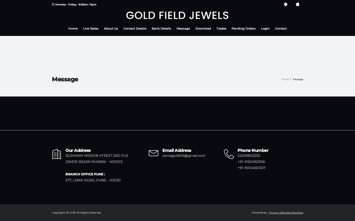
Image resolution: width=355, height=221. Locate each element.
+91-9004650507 (251, 168)
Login (265, 28)
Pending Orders (244, 28)
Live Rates (90, 28)
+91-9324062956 (251, 162)
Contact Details (134, 28)
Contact (281, 28)
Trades (221, 28)
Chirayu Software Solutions (286, 212)
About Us (111, 28)
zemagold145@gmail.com (183, 156)
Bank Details (161, 28)
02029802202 (248, 156)
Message (183, 28)
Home (73, 28)
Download (203, 28)
